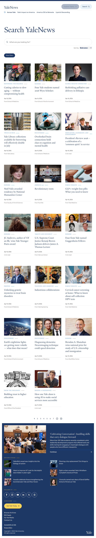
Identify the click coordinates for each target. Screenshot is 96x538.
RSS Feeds (7, 515)
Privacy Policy (8, 528)
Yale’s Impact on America (26, 12)
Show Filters (9, 55)
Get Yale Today (13, 506)
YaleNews (11, 7)
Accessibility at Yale (10, 525)
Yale (89, 533)
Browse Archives (10, 513)
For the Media (9, 518)
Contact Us (8, 520)
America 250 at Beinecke (45, 12)
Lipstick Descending (63, 12)
